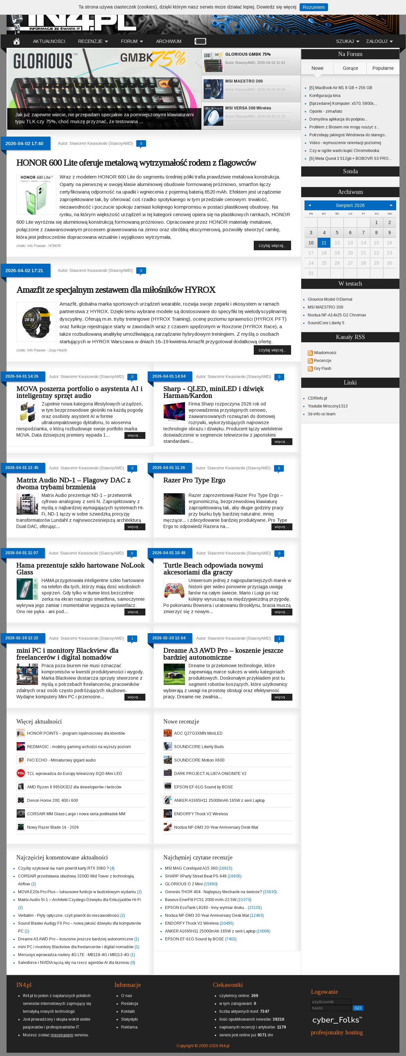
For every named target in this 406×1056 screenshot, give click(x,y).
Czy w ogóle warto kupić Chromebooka (344, 150)
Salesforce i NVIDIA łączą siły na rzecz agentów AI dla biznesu (73, 962)
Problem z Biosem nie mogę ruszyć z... (344, 127)
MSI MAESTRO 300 (244, 81)
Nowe (317, 68)
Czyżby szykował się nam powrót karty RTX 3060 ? (63, 868)
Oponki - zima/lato (325, 111)
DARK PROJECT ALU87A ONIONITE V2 (210, 773)
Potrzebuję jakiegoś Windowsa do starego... (348, 135)
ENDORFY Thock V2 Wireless (201, 814)
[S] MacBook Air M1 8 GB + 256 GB (340, 87)
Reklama (129, 1027)
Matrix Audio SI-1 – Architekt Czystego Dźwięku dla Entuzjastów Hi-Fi (79, 899)
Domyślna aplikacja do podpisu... (338, 119)
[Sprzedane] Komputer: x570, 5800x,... (343, 103)
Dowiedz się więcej (276, 6)
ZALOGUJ (376, 41)
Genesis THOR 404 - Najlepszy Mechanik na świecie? (213, 892)
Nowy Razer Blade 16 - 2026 (53, 827)
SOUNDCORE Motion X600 (199, 760)
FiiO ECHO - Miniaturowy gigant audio (61, 760)
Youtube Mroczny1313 (328, 406)
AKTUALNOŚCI (49, 41)
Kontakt (128, 1011)
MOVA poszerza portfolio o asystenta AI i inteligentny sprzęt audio (79, 392)
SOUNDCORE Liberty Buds (199, 747)
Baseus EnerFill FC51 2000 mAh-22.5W (200, 899)
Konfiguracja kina (325, 95)
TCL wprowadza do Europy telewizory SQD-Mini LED (74, 773)
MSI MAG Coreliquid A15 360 (191, 868)
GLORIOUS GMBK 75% (248, 54)
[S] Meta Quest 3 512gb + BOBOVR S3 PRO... (350, 158)
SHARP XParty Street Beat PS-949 (196, 876)
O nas (126, 995)
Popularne (383, 68)
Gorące (350, 68)
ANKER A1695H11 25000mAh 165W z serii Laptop (219, 800)
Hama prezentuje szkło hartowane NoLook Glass (80, 568)
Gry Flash (322, 368)
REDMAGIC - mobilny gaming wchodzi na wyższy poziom (79, 747)
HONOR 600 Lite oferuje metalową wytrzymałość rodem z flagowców (136, 163)
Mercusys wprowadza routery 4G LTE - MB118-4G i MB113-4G (73, 954)
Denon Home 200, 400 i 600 (52, 800)
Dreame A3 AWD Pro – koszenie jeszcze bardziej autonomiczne (223, 653)
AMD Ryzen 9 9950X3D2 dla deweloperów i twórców (74, 787)
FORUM (129, 41)
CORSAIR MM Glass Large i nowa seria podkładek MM (76, 814)
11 (324, 242)
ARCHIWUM (168, 41)
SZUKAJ (345, 41)
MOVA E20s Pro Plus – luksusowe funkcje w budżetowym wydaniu (77, 892)
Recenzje (322, 360)
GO (358, 1008)
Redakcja (129, 1003)
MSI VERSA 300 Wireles (248, 108)
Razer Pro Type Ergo (194, 480)
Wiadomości (325, 352)
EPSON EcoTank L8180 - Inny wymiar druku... (206, 907)
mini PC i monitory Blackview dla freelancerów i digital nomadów (67, 653)
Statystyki (129, 1019)
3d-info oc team (322, 414)
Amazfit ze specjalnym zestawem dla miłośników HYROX (115, 290)
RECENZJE (90, 41)
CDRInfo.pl (317, 398)
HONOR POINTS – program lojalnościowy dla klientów (76, 733)
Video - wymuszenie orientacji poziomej (345, 143)
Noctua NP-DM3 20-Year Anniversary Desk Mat (216, 827)
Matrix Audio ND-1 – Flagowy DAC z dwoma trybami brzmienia (73, 483)
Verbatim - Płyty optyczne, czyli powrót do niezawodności (68, 915)
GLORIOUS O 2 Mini (184, 884)
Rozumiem (314, 7)
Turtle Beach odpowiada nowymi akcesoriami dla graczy (213, 568)
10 (311, 242)
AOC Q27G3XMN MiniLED (198, 733)
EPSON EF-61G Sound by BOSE (203, 787)
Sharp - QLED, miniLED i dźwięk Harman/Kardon (213, 392)
